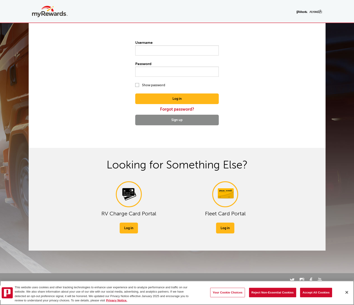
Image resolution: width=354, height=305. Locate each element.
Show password (150, 85)
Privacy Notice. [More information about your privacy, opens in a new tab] (116, 300)
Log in (177, 98)
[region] (177, 293)
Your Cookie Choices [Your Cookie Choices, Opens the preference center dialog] (227, 292)
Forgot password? (177, 109)
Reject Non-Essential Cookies (273, 292)
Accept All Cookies (316, 292)
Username (177, 48)
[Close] (347, 292)
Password (177, 69)
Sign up (177, 120)
